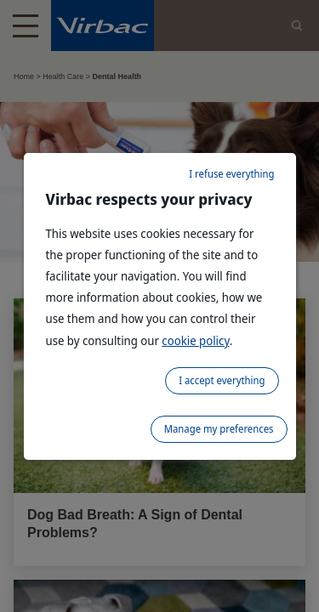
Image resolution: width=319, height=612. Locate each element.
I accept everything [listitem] (222, 380)
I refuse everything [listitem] (231, 174)
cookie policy (195, 340)
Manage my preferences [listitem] (219, 429)
